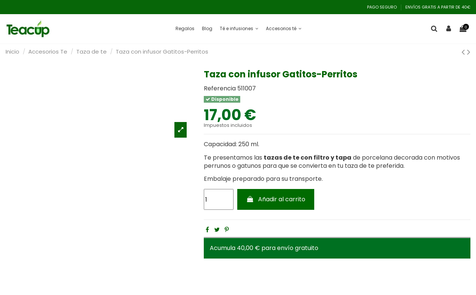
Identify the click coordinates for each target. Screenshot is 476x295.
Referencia (220, 88)
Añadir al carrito (276, 199)
